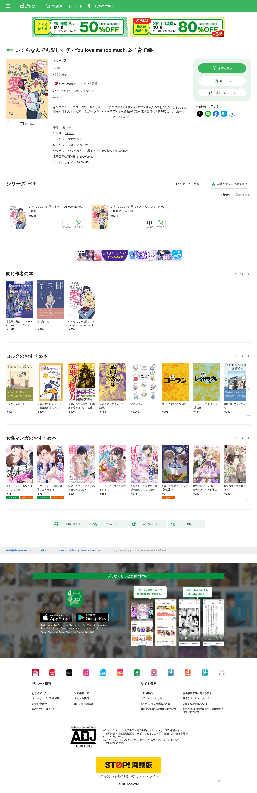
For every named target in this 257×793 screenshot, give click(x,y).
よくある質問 (81, 698)
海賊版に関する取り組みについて (159, 709)
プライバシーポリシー (153, 698)
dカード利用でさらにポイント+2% (72, 90)
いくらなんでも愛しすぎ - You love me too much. (55, 208)
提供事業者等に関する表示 (197, 693)
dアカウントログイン (43, 709)
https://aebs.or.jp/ (115, 743)
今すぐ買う (225, 68)
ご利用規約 (147, 693)
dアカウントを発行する (114, 776)
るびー (57, 60)
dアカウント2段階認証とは (155, 703)
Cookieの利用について (195, 703)
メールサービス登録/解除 (45, 698)
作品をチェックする (225, 92)
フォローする (64, 61)
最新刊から (243, 195)
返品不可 (58, 97)
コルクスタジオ (78, 144)
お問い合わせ (39, 703)
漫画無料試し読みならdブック (19, 551)
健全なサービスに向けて (196, 698)
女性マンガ (75, 139)
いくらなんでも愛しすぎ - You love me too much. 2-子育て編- (137, 208)
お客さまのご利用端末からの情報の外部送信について (203, 711)
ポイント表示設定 (84, 703)
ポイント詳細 (89, 83)
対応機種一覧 (81, 693)
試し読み (30, 123)
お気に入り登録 (189, 183)
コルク (69, 133)
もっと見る (240, 273)
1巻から (226, 195)
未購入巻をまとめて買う (232, 183)
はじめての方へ (40, 693)
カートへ (225, 81)
